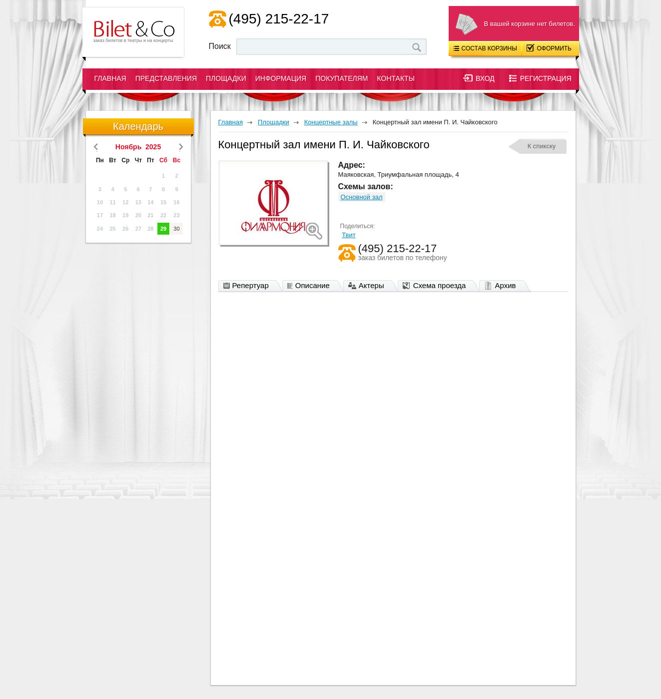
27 (138, 229)
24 (100, 229)
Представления (166, 78)
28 (150, 229)
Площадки (226, 78)
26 (125, 229)
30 (176, 229)
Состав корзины (485, 48)
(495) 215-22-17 (279, 18)
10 (100, 202)
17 (100, 215)
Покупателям (341, 78)
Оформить (549, 48)
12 (125, 202)
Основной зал (362, 197)
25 (112, 229)
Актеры (368, 286)
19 (125, 215)
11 (112, 202)
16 (176, 202)
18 (112, 215)
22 (163, 215)
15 (163, 202)
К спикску (542, 146)
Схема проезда (437, 286)
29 (163, 229)
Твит (349, 235)
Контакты (396, 78)
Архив (502, 286)
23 (176, 215)
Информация (280, 78)
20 (138, 215)
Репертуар (248, 286)
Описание (311, 286)
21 (150, 215)
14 (150, 202)
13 (138, 202)
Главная (110, 78)
